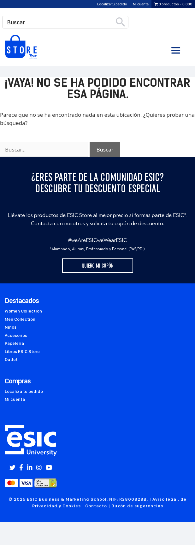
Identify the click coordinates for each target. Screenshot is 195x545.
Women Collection (23, 310)
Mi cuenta (141, 4)
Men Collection (20, 319)
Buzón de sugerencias (137, 505)
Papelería (14, 343)
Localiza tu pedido (112, 4)
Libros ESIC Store (22, 351)
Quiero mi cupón (98, 265)
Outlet (11, 359)
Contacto (96, 505)
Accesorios (16, 335)
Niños (10, 327)
